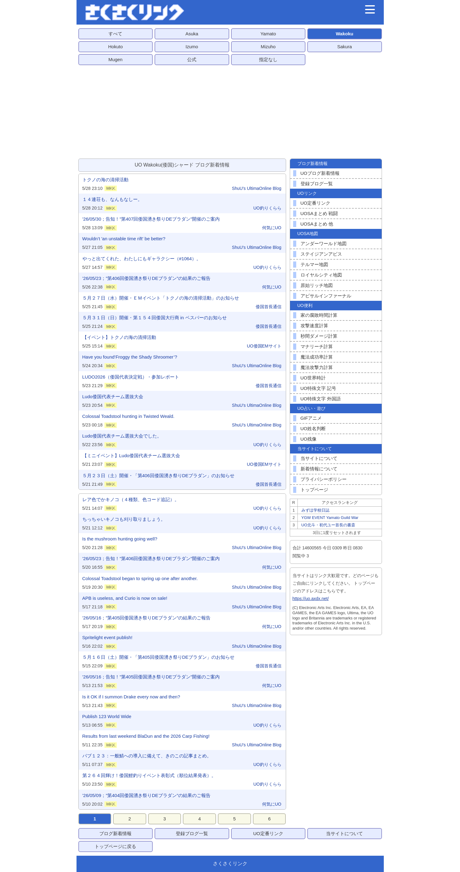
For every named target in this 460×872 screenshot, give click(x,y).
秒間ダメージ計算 (319, 336)
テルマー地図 (314, 264)
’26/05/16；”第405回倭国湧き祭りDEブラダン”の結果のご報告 (146, 617)
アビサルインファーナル (326, 295)
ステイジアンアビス (321, 254)
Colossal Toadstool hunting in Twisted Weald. (128, 416)
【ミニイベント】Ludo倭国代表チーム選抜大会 (131, 455)
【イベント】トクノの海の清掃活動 (119, 337)
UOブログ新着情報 (320, 173)
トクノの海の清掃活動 (105, 179)
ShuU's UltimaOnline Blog (256, 188)
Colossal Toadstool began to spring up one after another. (140, 578)
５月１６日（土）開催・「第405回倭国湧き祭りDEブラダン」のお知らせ (158, 657)
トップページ (314, 489)
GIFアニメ (311, 418)
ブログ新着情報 (115, 833)
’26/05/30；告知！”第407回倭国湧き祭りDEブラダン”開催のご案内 (151, 219)
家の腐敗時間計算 (319, 315)
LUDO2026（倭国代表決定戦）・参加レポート (130, 376)
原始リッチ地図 (317, 285)
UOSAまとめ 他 (317, 223)
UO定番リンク (316, 203)
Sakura (344, 46)
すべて (115, 33)
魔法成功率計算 (317, 356)
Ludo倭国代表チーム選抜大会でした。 (122, 435)
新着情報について (319, 468)
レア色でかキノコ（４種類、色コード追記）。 (130, 499)
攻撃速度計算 (314, 325)
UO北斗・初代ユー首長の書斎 (328, 525)
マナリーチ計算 (317, 346)
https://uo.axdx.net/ (311, 598)
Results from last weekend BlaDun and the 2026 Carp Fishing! (146, 736)
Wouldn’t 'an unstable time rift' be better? (124, 238)
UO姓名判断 (313, 428)
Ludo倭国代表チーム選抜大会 (112, 396)
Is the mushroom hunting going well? (119, 538)
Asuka (191, 33)
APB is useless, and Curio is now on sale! (124, 598)
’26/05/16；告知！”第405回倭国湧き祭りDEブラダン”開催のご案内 (151, 676)
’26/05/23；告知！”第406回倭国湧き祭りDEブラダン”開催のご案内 (151, 558)
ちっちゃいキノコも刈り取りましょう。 (123, 519)
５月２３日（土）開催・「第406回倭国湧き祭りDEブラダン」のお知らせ (158, 475)
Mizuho (268, 46)
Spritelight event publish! (107, 637)
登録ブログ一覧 (317, 183)
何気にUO (271, 227)
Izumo (192, 46)
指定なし (268, 59)
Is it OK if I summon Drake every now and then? (131, 696)
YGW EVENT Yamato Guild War (330, 517)
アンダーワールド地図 (324, 243)
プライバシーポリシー (324, 479)
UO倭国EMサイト (264, 346)
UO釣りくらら (267, 208)
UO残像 (309, 439)
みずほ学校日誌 (315, 510)
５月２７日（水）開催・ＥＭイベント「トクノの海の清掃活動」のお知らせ (160, 297)
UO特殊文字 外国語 (321, 398)
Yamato (268, 33)
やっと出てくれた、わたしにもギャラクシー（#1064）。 (141, 258)
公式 (191, 59)
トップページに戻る (115, 846)
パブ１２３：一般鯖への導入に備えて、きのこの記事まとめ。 (146, 755)
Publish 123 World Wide (107, 716)
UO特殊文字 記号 (318, 388)
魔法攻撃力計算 (317, 367)
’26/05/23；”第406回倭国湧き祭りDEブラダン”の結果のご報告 (146, 278)
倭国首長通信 (268, 306)
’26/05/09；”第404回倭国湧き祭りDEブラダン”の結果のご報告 (146, 795)
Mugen (115, 59)
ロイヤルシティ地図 (321, 274)
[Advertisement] (230, 112)
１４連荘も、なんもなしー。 (112, 199)
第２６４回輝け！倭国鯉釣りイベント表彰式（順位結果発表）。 (149, 775)
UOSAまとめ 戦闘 (319, 213)
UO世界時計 (313, 377)
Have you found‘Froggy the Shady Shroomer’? (129, 356)
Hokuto (115, 46)
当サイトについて (319, 458)
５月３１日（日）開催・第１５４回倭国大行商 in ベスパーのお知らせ (154, 317)
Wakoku (344, 33)
